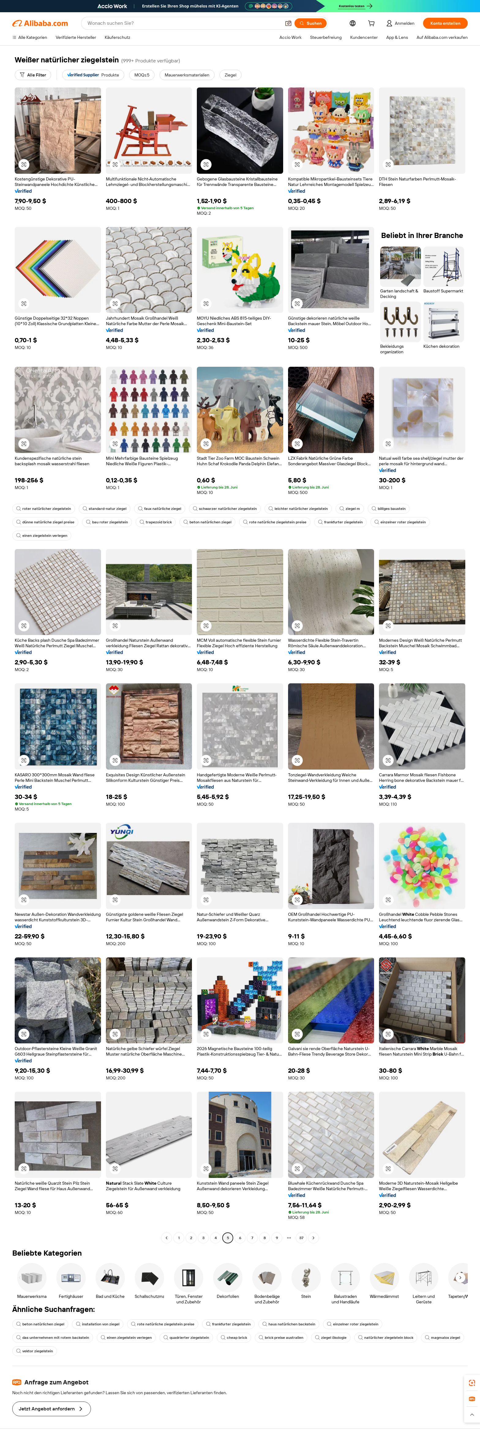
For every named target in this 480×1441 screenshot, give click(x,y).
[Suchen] (310, 23)
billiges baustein (389, 508)
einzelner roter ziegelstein (400, 522)
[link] (472, 1383)
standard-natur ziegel (104, 508)
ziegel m (349, 508)
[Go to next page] (313, 1237)
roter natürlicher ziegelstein (43, 508)
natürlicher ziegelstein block (385, 1337)
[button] (288, 23)
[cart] (372, 24)
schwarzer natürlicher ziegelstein (225, 508)
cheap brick (234, 1337)
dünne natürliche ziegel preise (45, 522)
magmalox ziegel (442, 1337)
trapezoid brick (156, 522)
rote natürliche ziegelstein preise (274, 522)
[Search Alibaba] (184, 23)
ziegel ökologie (331, 1337)
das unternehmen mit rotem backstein (52, 1337)
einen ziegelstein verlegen (41, 535)
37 (301, 1238)
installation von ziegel (97, 1324)
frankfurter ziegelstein (340, 522)
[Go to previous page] (166, 1237)
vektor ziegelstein (34, 1351)
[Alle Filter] (33, 75)
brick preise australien (281, 1337)
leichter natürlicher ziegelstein (298, 508)
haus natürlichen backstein (288, 1324)
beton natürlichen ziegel (207, 522)
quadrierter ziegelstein (186, 1337)
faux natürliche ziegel (159, 508)
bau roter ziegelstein (107, 522)
